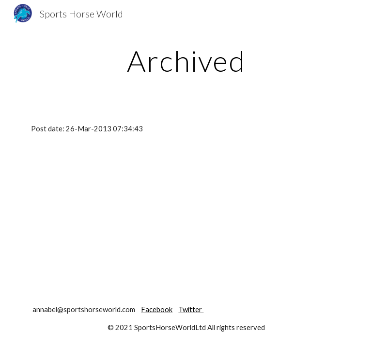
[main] (185, 60)
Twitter (190, 309)
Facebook (156, 309)
